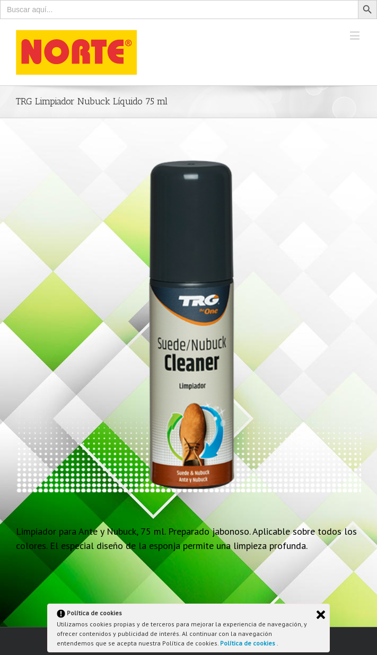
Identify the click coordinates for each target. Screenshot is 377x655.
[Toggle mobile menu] (355, 35)
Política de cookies (248, 643)
